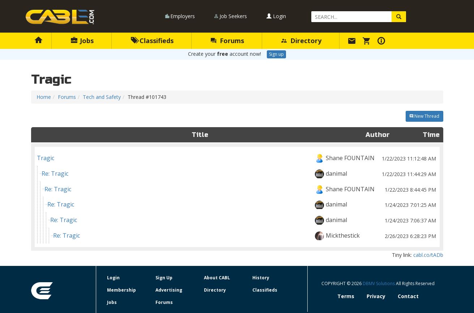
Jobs (82, 40)
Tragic (237, 158)
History (260, 278)
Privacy (376, 296)
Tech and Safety (102, 96)
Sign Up (163, 278)
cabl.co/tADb (428, 254)
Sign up (276, 54)
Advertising (168, 290)
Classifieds (152, 40)
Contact (408, 296)
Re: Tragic (239, 174)
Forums (227, 40)
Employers (182, 16)
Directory (301, 40)
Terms (345, 296)
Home (44, 96)
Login (276, 16)
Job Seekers (233, 16)
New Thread (424, 116)
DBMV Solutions (379, 283)
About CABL (217, 278)
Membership (121, 290)
